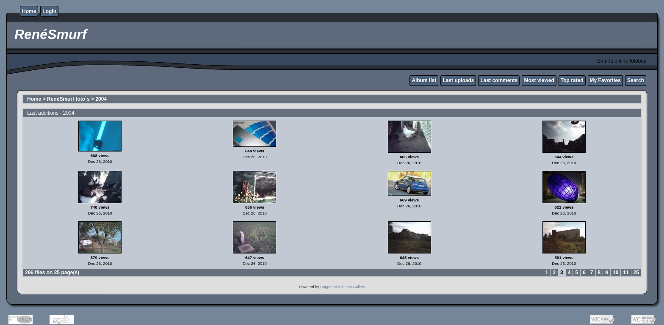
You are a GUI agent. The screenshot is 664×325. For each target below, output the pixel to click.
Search (635, 80)
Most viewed (539, 80)
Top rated (572, 80)
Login (49, 11)
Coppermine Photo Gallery (342, 287)
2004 (101, 99)
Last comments (498, 80)
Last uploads (458, 80)
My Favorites (605, 80)
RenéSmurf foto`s (68, 99)
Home (29, 11)
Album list (424, 80)
